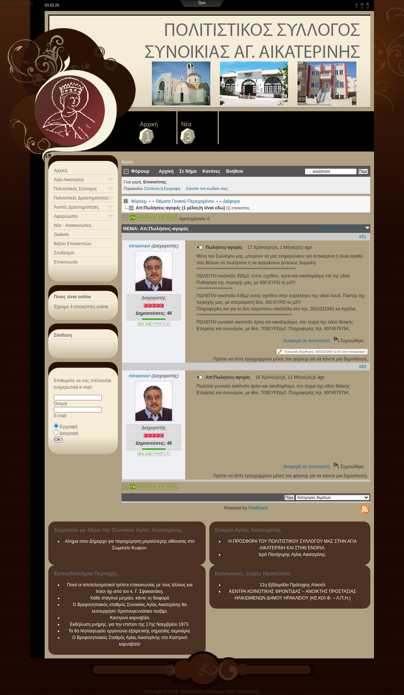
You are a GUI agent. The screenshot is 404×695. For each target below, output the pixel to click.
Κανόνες (211, 171)
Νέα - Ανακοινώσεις (72, 225)
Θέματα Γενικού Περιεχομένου (185, 201)
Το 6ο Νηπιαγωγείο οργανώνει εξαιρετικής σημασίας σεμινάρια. (129, 631)
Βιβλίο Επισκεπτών (72, 243)
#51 (362, 236)
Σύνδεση (152, 188)
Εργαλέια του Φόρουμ (341, 227)
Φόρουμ (139, 201)
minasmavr (139, 246)
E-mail (60, 415)
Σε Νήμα (188, 171)
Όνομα (60, 403)
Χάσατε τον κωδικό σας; (207, 188)
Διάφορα (231, 201)
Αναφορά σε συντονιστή (306, 340)
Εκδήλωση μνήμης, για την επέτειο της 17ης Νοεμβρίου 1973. (130, 624)
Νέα (186, 124)
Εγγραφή (68, 426)
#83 (362, 366)
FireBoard (258, 508)
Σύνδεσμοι (64, 252)
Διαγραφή (69, 433)
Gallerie (61, 234)
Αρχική (149, 124)
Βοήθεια (234, 171)
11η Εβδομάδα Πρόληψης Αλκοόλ (293, 584)
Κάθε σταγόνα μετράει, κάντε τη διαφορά (129, 598)
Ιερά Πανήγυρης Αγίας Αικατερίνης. (292, 554)
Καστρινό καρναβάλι (130, 617)
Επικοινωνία (66, 262)
